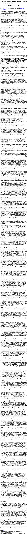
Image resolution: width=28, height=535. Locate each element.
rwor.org (2, 530)
